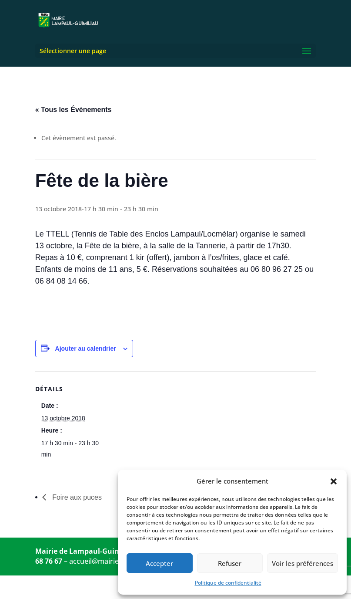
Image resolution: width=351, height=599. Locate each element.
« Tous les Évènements (73, 109)
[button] (333, 481)
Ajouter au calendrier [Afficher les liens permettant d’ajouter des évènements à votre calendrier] (85, 348)
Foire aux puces (76, 497)
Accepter (159, 563)
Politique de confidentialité (228, 582)
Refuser (229, 563)
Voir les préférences (302, 563)
